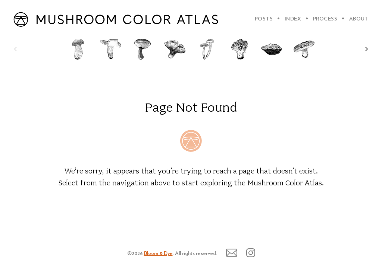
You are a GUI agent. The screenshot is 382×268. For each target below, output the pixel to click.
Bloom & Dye (158, 253)
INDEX (293, 19)
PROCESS (325, 19)
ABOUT (359, 19)
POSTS (264, 19)
